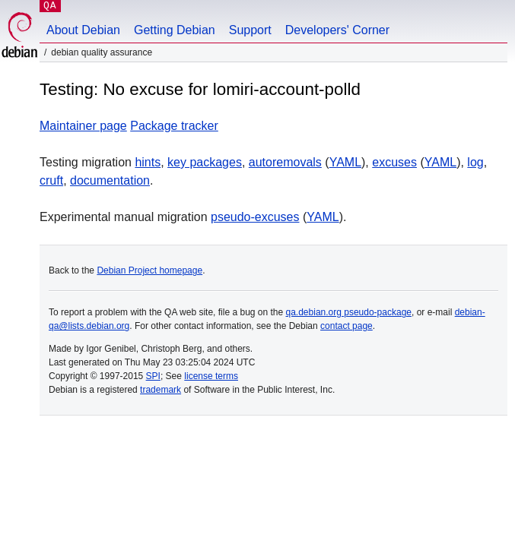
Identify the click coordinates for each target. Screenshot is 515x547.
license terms (211, 376)
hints (148, 162)
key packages (204, 162)
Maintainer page (83, 125)
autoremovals (285, 162)
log (475, 162)
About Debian (83, 30)
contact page (346, 326)
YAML (345, 162)
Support (250, 30)
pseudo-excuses (255, 216)
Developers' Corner (337, 30)
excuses (394, 162)
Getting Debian (174, 30)
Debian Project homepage (149, 270)
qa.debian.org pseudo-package (349, 312)
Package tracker (174, 125)
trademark (160, 389)
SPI (153, 376)
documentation (110, 180)
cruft (51, 180)
